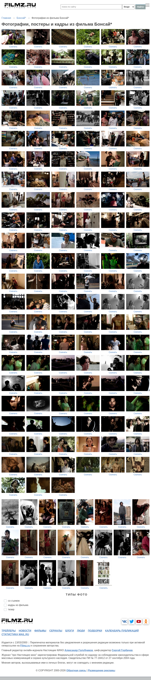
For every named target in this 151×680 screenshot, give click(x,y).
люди (81, 630)
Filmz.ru (25, 645)
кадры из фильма (18, 605)
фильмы (40, 630)
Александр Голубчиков (78, 650)
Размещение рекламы (101, 670)
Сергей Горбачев (122, 650)
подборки (95, 630)
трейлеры (9, 630)
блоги (69, 630)
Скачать (13, 46)
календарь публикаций (122, 630)
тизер (11, 609)
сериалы (55, 630)
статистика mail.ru (15, 634)
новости (25, 630)
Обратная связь (76, 670)
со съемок (14, 600)
